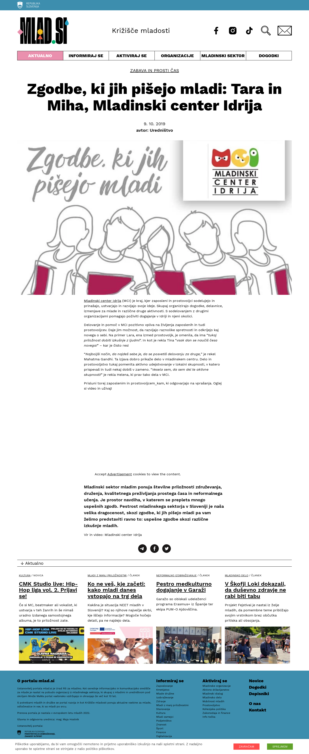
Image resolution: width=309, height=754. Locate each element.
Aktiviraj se (131, 56)
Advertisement (119, 474)
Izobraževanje (164, 697)
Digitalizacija (164, 736)
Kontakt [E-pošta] (257, 710)
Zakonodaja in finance (216, 712)
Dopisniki (259, 693)
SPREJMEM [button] (279, 746)
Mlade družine (165, 693)
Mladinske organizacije (216, 685)
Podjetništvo (163, 720)
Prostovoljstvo (211, 705)
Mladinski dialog (212, 693)
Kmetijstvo (162, 689)
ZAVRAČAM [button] (246, 746)
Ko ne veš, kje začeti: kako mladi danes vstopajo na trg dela (116, 590)
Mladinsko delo (236, 575)
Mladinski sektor (223, 56)
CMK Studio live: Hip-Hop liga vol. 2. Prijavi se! (48, 590)
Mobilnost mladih (213, 701)
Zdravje (161, 701)
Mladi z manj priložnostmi (107, 575)
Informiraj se (86, 56)
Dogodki (269, 55)
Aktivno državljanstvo (215, 689)
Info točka (208, 716)
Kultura (25, 575)
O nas (255, 703)
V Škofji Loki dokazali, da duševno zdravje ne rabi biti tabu (255, 590)
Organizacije (177, 56)
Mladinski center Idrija (102, 301)
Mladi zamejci (164, 716)
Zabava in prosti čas (154, 70)
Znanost (161, 724)
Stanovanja (163, 709)
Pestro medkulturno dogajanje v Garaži (184, 587)
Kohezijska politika (214, 709)
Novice (256, 680)
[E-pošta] (285, 30)
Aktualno (40, 56)
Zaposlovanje (164, 685)
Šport (159, 728)
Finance (161, 732)
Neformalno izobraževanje (176, 575)
